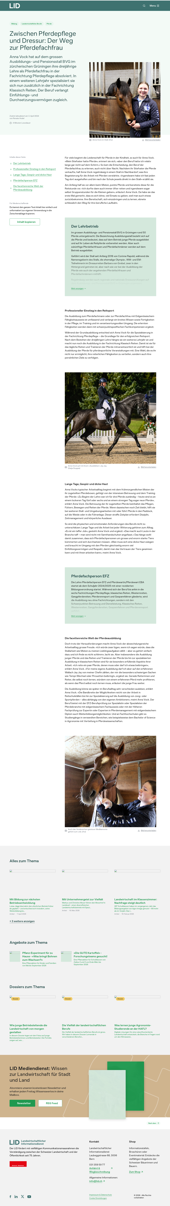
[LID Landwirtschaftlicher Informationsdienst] (28, 1142)
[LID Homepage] (15, 5)
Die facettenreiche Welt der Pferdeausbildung (26, 188)
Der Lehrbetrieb (20, 163)
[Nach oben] (153, 1123)
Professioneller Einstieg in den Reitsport (33, 169)
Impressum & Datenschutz (100, 1195)
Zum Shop (134, 1171)
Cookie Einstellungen (98, 1198)
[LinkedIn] (16, 1196)
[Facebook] (10, 1196)
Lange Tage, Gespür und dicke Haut (31, 174)
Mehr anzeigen (78, 288)
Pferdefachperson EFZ (23, 180)
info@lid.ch (95, 1181)
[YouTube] (29, 1196)
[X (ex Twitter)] (22, 1196)
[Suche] (144, 5)
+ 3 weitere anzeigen (22, 921)
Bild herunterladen (151, 140)
